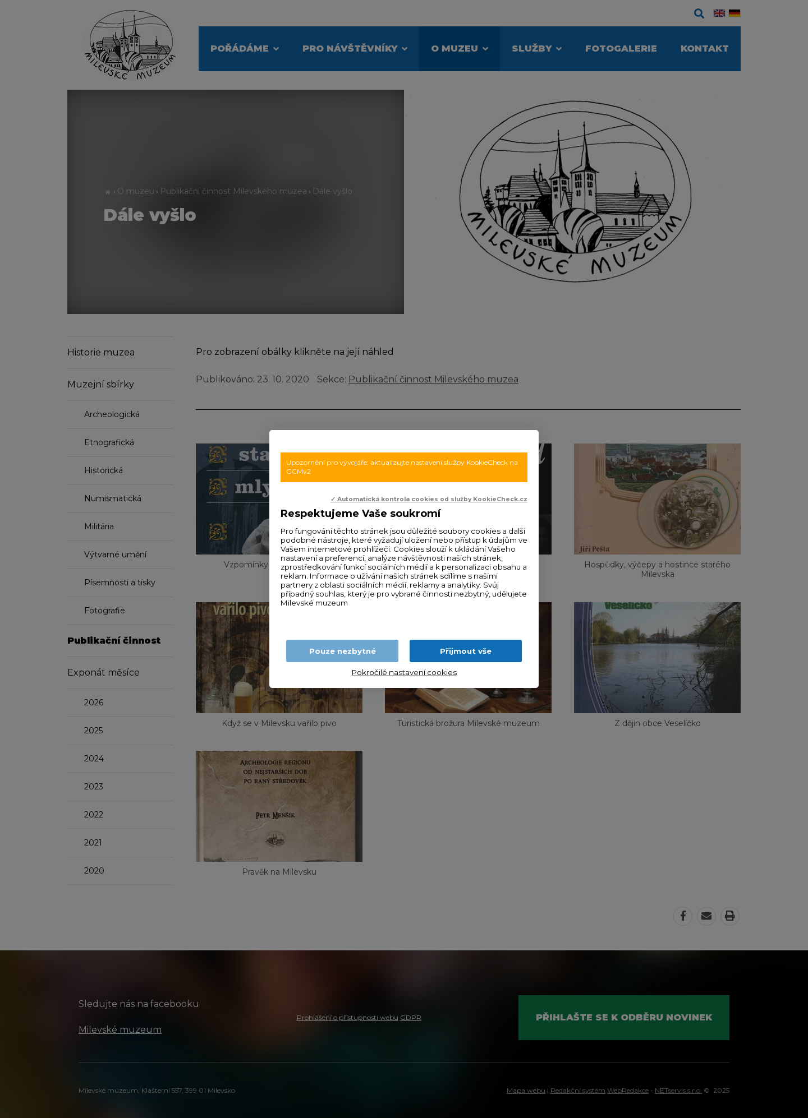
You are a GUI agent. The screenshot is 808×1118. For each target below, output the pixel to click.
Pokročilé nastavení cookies (404, 672)
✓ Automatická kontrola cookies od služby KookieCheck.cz (428, 499)
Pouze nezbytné (342, 650)
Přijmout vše (466, 650)
